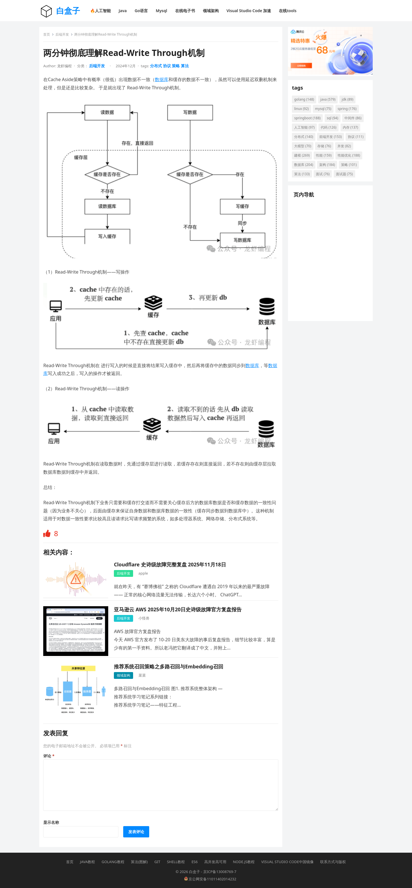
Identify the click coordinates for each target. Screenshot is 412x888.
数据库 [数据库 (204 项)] (333, 167)
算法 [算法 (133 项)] (347, 177)
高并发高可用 (215, 861)
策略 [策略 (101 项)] (325, 177)
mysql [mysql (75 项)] (325, 111)
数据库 (163, 81)
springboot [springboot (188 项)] (309, 121)
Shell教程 (176, 861)
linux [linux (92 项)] (303, 111)
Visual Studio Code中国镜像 (287, 861)
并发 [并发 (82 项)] (302, 158)
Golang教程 (112, 861)
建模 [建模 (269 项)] (323, 158)
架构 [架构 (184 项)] (303, 177)
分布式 (158, 67)
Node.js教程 (244, 861)
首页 (48, 36)
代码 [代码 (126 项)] (330, 130)
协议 (169, 67)
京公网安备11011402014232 (210, 878)
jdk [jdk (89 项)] (349, 102)
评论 (50, 753)
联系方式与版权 (333, 861)
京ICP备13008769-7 (220, 871)
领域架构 (125, 673)
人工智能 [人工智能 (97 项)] (306, 130)
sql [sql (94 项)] (334, 121)
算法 (186, 67)
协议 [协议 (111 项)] (303, 149)
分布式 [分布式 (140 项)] (305, 139)
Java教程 (87, 861)
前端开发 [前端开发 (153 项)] (332, 139)
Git (157, 861)
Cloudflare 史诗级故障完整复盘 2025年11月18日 (171, 562)
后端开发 (64, 36)
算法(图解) (139, 861)
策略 (177, 67)
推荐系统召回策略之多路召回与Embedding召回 (170, 664)
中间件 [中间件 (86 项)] (354, 121)
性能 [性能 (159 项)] (345, 158)
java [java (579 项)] (329, 102)
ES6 (195, 861)
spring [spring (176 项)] (348, 111)
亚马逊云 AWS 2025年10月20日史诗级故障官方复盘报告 (179, 607)
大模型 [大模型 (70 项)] (326, 149)
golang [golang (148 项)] (306, 102)
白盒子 (68, 10)
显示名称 (53, 820)
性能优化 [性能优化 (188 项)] (307, 167)
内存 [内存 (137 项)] (352, 130)
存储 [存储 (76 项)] (347, 149)
